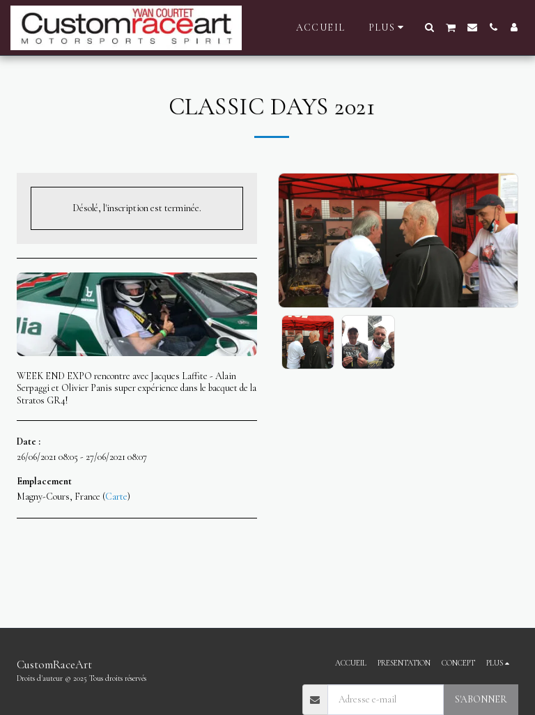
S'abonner (481, 699)
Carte (116, 496)
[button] (430, 27)
